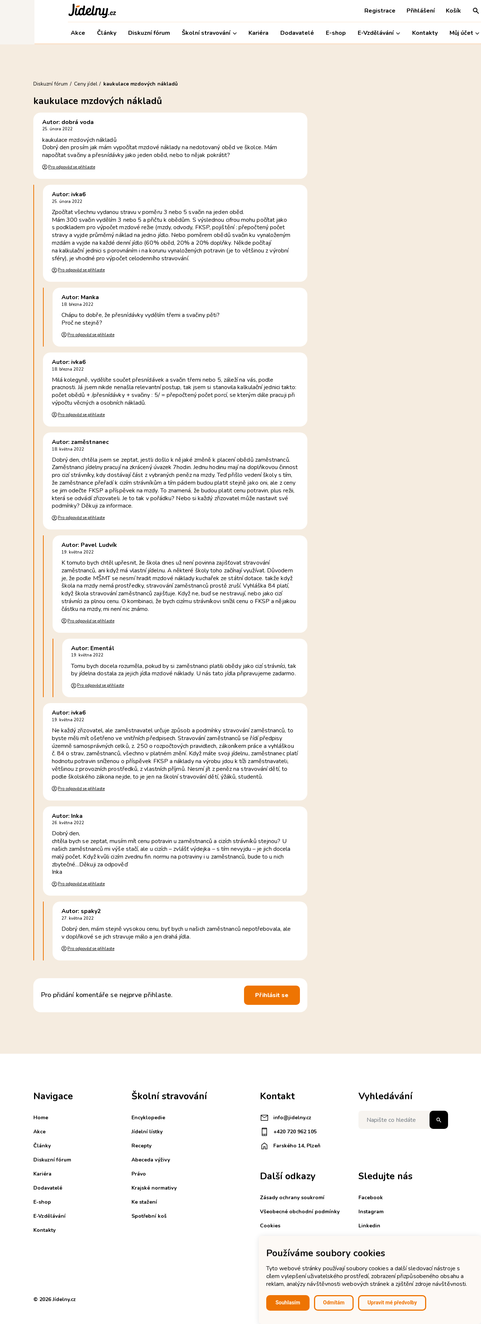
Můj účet (430, 33)
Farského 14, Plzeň (290, 1145)
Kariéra (224, 33)
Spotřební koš (149, 1216)
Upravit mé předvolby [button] (392, 1302)
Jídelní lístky (147, 1131)
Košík (419, 11)
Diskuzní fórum (115, 33)
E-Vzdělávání (344, 33)
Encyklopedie (148, 1117)
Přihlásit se (271, 995)
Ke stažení (144, 1202)
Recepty (141, 1145)
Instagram (371, 1211)
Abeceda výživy (150, 1159)
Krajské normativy (154, 1187)
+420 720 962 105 (288, 1131)
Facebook (370, 1197)
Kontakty (390, 33)
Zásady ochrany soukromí (292, 1197)
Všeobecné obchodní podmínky (300, 1211)
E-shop (301, 33)
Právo (138, 1173)
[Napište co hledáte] (403, 1120)
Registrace (345, 11)
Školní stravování (174, 33)
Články (72, 33)
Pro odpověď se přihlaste (71, 167)
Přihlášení (386, 11)
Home (40, 1117)
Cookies (270, 1225)
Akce (43, 33)
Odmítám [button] (334, 1302)
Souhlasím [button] (287, 1302)
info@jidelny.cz (285, 1117)
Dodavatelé (263, 33)
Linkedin (369, 1225)
